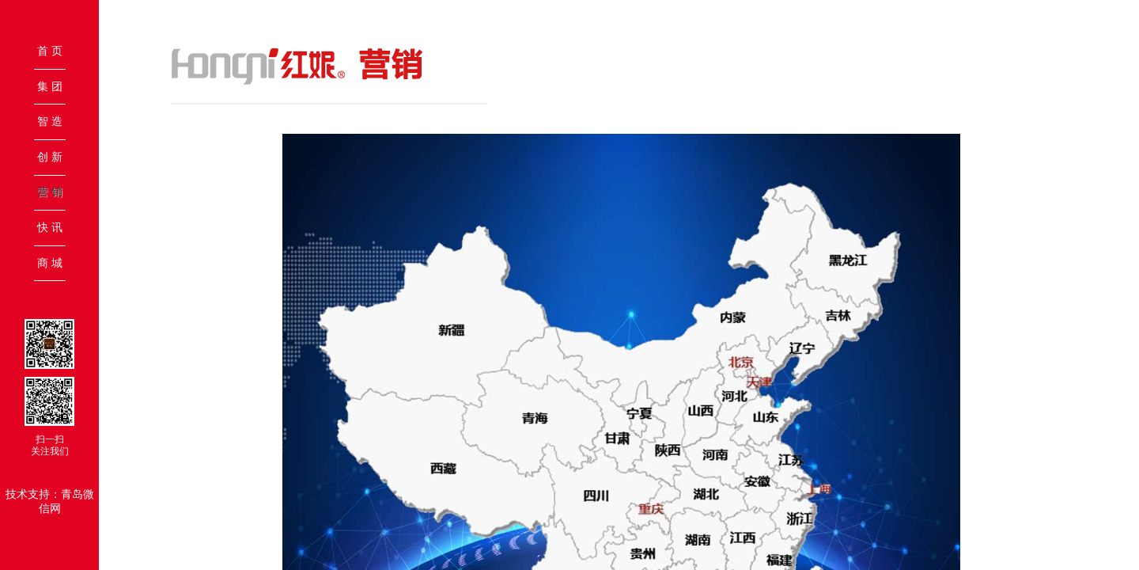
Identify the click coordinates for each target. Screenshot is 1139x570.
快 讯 (49, 227)
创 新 (49, 156)
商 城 (49, 262)
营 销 (49, 191)
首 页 (49, 50)
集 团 (49, 86)
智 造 (49, 121)
